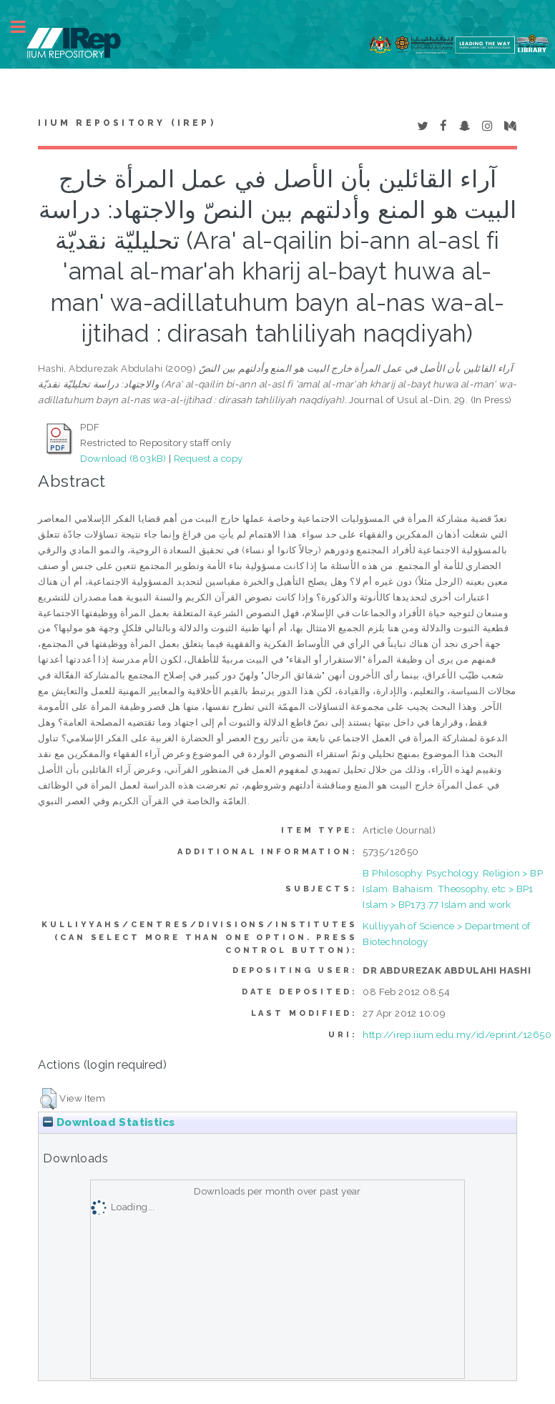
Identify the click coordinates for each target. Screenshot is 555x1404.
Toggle (25, 27)
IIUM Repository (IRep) (126, 123)
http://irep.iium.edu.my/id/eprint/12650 (457, 1034)
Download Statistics (109, 1122)
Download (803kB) (123, 458)
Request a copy (208, 458)
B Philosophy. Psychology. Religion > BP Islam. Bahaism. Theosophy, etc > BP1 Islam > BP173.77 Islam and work (453, 888)
